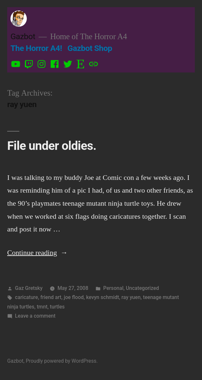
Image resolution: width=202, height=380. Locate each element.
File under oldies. (51, 146)
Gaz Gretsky (28, 288)
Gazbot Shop (89, 48)
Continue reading (37, 252)
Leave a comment (35, 316)
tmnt (42, 307)
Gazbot (22, 36)
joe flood (74, 297)
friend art (51, 297)
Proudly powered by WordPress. (62, 361)
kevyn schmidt (102, 297)
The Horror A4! (36, 48)
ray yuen (131, 297)
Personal (113, 288)
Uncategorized (142, 288)
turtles (57, 307)
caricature (26, 297)
